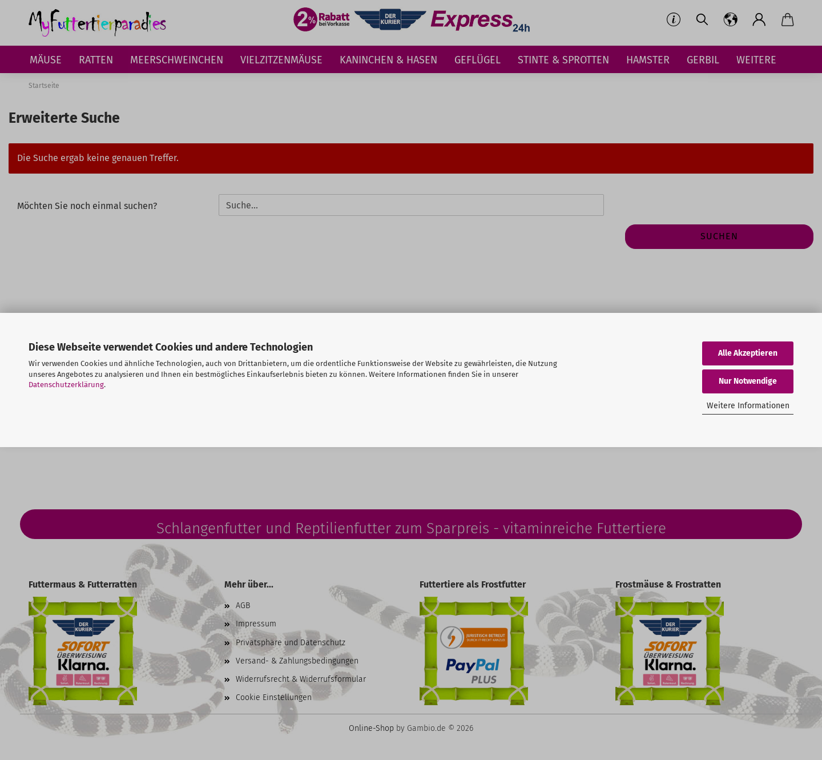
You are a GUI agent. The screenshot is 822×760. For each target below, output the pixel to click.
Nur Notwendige (748, 381)
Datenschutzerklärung (66, 384)
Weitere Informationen (748, 406)
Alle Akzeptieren (747, 353)
